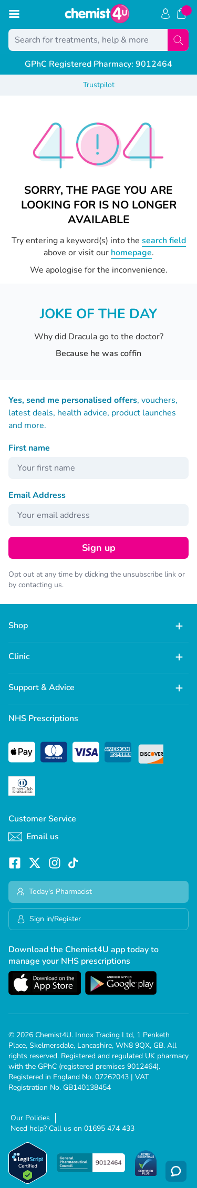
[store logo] (97, 14)
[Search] (178, 40)
